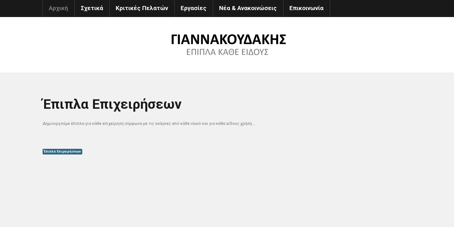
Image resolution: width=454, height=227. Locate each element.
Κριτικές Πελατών (142, 8)
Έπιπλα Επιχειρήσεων (62, 151)
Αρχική (58, 8)
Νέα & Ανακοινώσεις (248, 8)
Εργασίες (194, 8)
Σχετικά (92, 8)
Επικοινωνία (306, 8)
